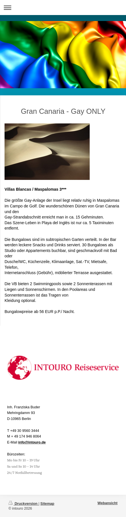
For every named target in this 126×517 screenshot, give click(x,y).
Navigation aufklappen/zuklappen (63, 7)
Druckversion (24, 504)
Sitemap (47, 504)
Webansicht (107, 503)
